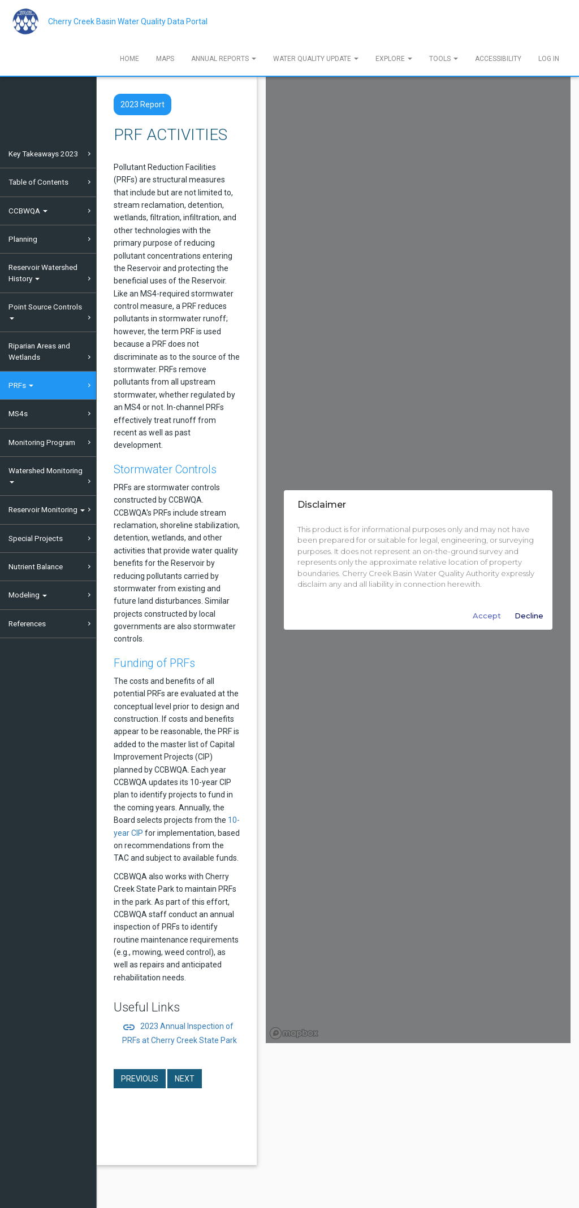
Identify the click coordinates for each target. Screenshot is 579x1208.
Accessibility (498, 59)
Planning (22, 238)
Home (129, 59)
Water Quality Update (315, 59)
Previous (139, 1078)
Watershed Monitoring (45, 474)
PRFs (20, 385)
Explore (393, 59)
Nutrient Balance (35, 566)
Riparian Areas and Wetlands (39, 351)
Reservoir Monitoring (46, 509)
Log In (548, 59)
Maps (165, 59)
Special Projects (35, 538)
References (27, 623)
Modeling (27, 594)
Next (185, 1078)
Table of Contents (38, 181)
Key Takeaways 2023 (43, 153)
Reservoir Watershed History (42, 272)
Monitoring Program (41, 442)
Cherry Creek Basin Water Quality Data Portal (128, 21)
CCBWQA (27, 210)
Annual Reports (223, 59)
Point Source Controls (45, 311)
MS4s (18, 413)
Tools (443, 59)
